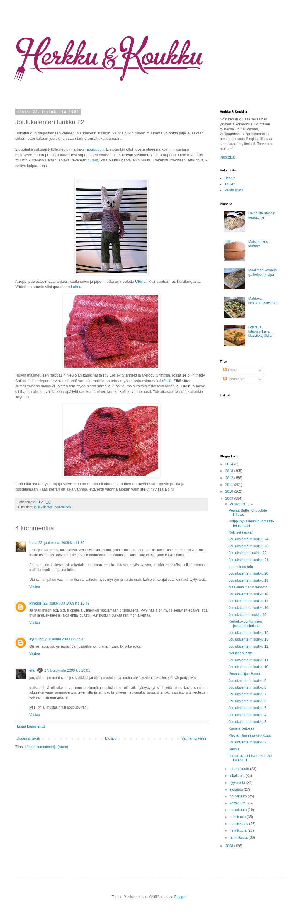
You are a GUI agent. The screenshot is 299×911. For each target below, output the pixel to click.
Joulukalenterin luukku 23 (248, 546)
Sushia (234, 749)
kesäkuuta (238, 803)
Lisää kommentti (31, 726)
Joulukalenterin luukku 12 (248, 646)
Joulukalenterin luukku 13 (248, 639)
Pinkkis (35, 603)
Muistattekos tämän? (258, 244)
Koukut (229, 184)
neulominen (63, 507)
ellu (36, 502)
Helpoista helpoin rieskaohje (261, 215)
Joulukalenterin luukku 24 (248, 539)
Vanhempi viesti (193, 738)
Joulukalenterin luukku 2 (247, 742)
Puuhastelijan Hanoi (244, 674)
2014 (229, 464)
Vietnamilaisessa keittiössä (250, 735)
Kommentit (233, 379)
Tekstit (230, 370)
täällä (166, 381)
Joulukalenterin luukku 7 (247, 694)
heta (33, 543)
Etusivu (110, 738)
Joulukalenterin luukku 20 (248, 573)
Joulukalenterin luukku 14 (248, 633)
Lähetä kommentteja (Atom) (46, 747)
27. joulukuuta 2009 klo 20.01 (67, 670)
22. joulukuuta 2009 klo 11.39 (61, 543)
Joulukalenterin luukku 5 (247, 708)
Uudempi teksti (28, 738)
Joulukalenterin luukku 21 (248, 560)
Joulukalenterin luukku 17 (248, 601)
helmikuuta (238, 830)
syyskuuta (238, 783)
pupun (92, 160)
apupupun (95, 149)
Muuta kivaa (233, 190)
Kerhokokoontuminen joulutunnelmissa (245, 623)
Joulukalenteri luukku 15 (247, 615)
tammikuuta (239, 837)
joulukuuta (238, 504)
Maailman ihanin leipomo (248, 587)
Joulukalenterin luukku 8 (247, 687)
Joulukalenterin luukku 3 (247, 722)
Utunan (141, 281)
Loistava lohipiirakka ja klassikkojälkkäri (260, 331)
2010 (229, 491)
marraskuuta (240, 769)
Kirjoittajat (227, 157)
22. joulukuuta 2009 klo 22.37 (62, 639)
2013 (229, 471)
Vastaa (34, 587)
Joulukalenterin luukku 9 (247, 681)
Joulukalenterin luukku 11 (248, 660)
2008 (229, 846)
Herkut (229, 178)
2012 (229, 478)
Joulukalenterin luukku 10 (248, 667)
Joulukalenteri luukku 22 (247, 553)
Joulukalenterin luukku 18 (248, 594)
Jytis (33, 639)
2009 (229, 498)
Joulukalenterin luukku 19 (248, 580)
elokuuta (237, 789)
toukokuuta (239, 810)
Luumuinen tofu (241, 567)
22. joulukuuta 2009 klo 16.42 (66, 603)
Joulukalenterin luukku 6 (247, 701)
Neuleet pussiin (241, 653)
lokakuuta (238, 776)
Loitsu (76, 287)
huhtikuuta (238, 817)
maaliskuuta (239, 824)
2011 (229, 485)
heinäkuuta (239, 796)
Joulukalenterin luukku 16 (248, 608)
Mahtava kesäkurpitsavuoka (262, 301)
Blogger (180, 897)
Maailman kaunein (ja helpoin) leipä (262, 272)
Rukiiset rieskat (240, 532)
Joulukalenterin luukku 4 (247, 715)
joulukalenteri (43, 507)
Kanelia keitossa (241, 728)
